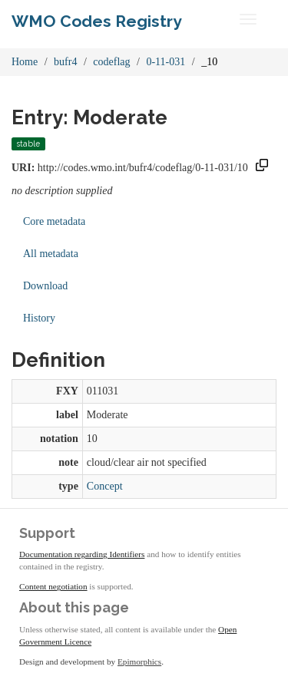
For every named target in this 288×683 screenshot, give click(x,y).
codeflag (111, 62)
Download (45, 286)
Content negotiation (53, 586)
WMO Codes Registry (97, 21)
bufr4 (65, 62)
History (39, 318)
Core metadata (54, 221)
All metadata (50, 253)
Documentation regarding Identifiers (81, 554)
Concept (105, 486)
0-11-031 (165, 62)
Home (25, 62)
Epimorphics (139, 661)
